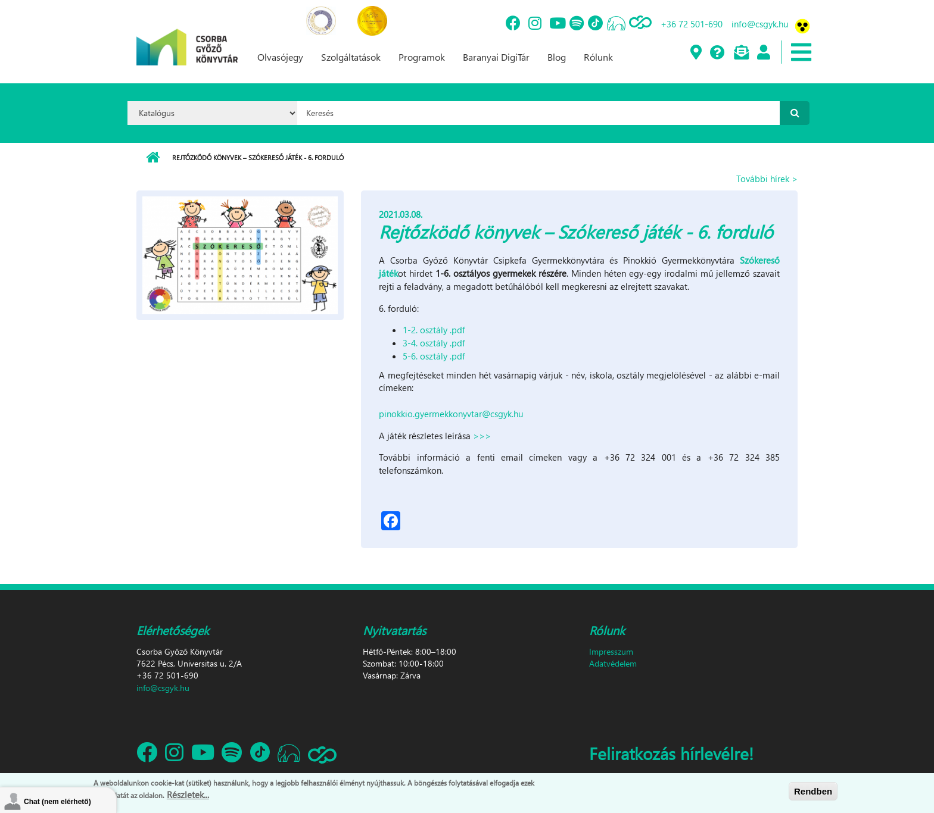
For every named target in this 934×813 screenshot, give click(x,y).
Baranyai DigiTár (496, 57)
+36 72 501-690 (692, 24)
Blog (556, 57)
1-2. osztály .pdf (434, 330)
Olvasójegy (280, 57)
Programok (421, 57)
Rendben (813, 792)
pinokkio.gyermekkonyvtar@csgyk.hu (451, 414)
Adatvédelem (613, 663)
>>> (482, 436)
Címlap (152, 158)
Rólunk (598, 57)
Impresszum (611, 651)
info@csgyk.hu (759, 24)
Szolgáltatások (351, 57)
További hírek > (767, 179)
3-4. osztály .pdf (434, 343)
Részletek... (188, 796)
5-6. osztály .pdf (434, 356)
